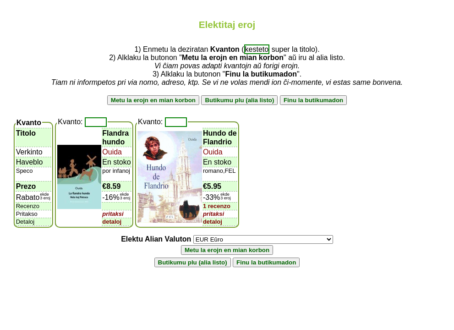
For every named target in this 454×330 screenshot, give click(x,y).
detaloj (111, 221)
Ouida (112, 152)
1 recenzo (216, 206)
